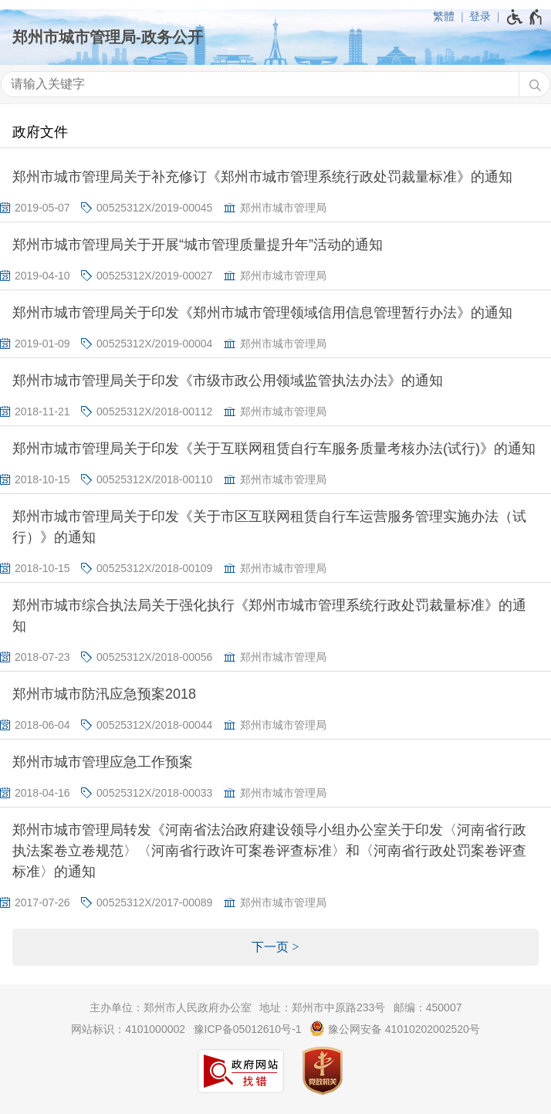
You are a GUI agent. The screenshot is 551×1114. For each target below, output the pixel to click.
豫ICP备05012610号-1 (248, 1029)
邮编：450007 (428, 1007)
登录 (480, 16)
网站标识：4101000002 (128, 1029)
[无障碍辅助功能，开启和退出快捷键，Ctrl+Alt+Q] (525, 17)
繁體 (444, 16)
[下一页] (275, 947)
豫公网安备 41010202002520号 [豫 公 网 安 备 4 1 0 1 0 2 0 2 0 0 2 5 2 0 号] (394, 1028)
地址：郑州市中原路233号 (322, 1007)
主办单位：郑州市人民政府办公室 (171, 1007)
